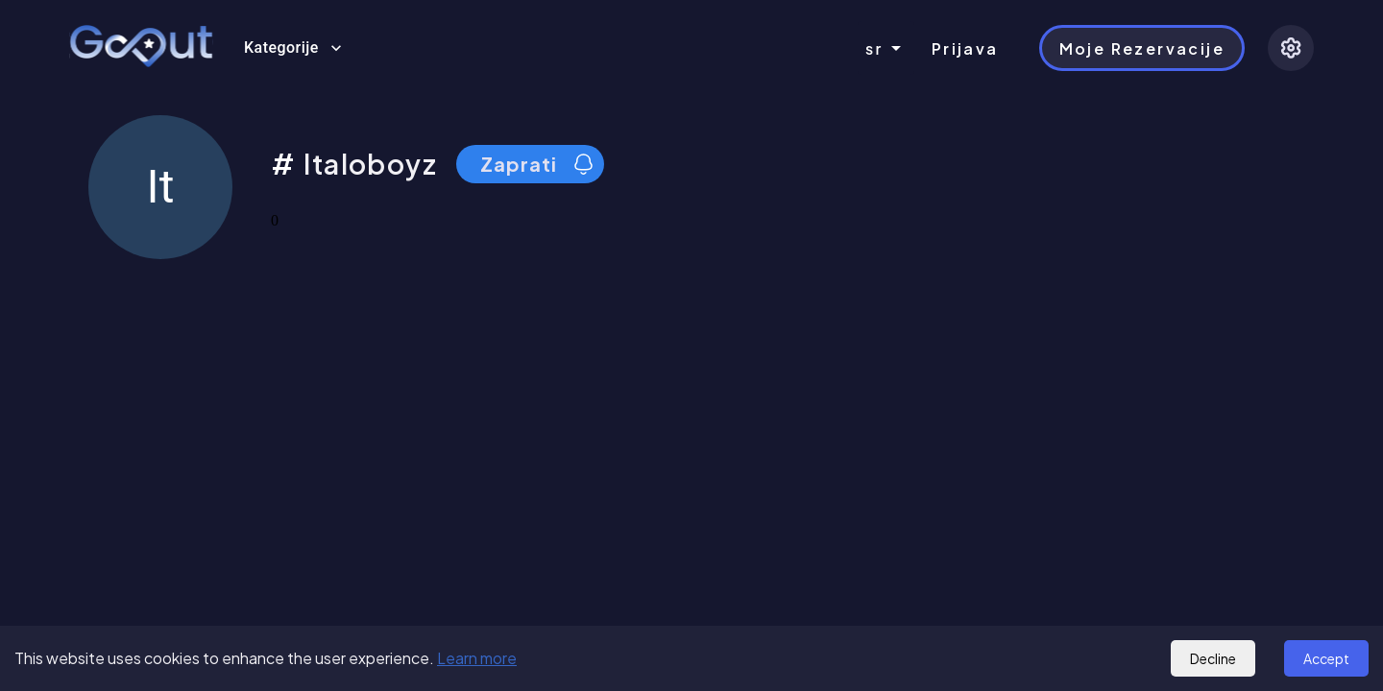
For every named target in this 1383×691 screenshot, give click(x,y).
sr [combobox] (874, 48)
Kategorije (293, 48)
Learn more (477, 658)
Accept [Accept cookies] (1326, 658)
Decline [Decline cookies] (1213, 658)
